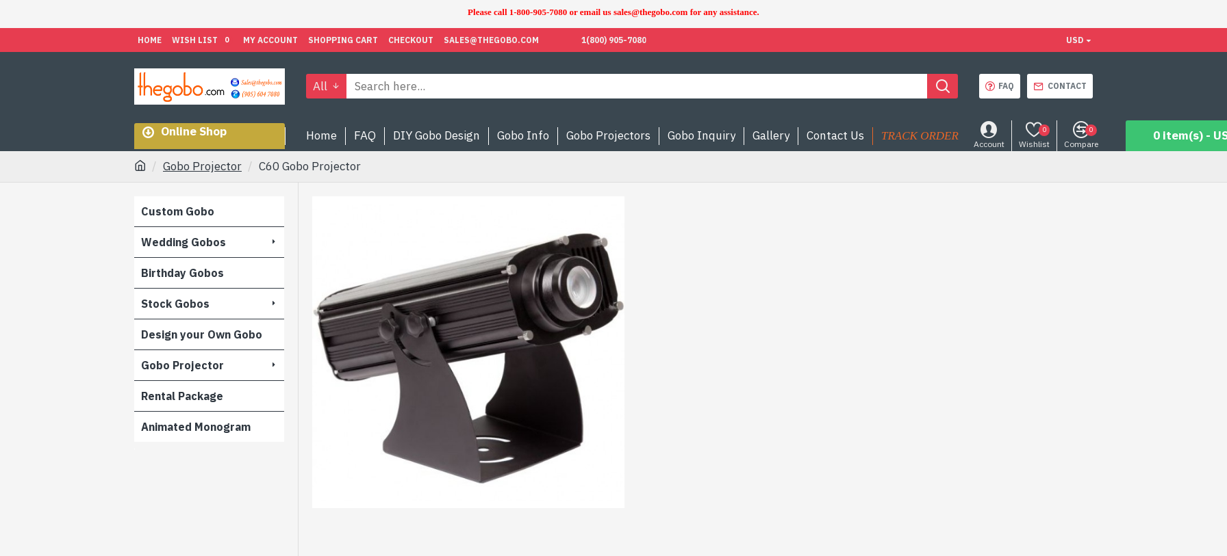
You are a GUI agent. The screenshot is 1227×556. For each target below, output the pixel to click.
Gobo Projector (202, 166)
